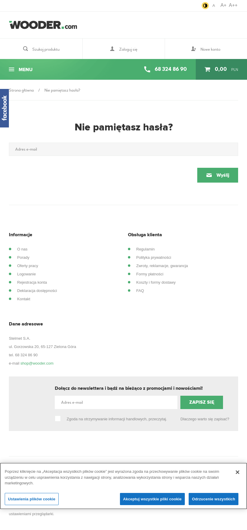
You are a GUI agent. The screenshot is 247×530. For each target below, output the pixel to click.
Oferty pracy (27, 266)
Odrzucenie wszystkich (213, 502)
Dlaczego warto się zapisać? (204, 419)
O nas (22, 249)
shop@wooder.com (36, 363)
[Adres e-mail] (123, 149)
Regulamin (145, 249)
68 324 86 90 (26, 355)
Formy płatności (149, 274)
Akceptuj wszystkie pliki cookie (152, 502)
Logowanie (26, 274)
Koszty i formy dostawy (156, 282)
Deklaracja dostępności (37, 290)
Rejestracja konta (32, 282)
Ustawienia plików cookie (31, 502)
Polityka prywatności (153, 257)
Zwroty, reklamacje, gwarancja (162, 266)
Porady (23, 257)
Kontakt (23, 299)
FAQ (140, 290)
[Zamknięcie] (237, 475)
